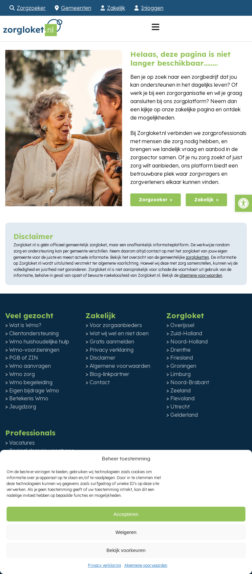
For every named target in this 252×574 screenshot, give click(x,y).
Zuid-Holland (186, 333)
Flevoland (182, 398)
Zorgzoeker (31, 8)
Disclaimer (103, 357)
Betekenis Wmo (28, 398)
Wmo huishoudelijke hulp (39, 341)
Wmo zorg (22, 374)
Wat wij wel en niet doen (119, 333)
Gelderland (184, 414)
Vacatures (22, 442)
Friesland (181, 357)
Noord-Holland (189, 341)
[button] (243, 203)
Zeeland (180, 390)
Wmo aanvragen (30, 366)
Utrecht (180, 406)
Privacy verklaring (104, 565)
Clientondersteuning (34, 333)
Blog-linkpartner (109, 374)
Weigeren (126, 532)
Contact (100, 382)
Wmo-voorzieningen (34, 349)
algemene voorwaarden (200, 275)
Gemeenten (76, 8)
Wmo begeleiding (30, 382)
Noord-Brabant (189, 382)
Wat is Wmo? (25, 325)
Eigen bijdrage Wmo (34, 390)
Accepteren (126, 514)
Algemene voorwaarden (145, 565)
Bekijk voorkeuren (125, 550)
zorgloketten (197, 257)
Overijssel (182, 325)
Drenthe (180, 349)
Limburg (180, 374)
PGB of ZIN (23, 357)
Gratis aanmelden (112, 341)
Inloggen (152, 8)
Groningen (183, 366)
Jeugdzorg (22, 406)
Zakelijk (116, 8)
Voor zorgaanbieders (116, 325)
